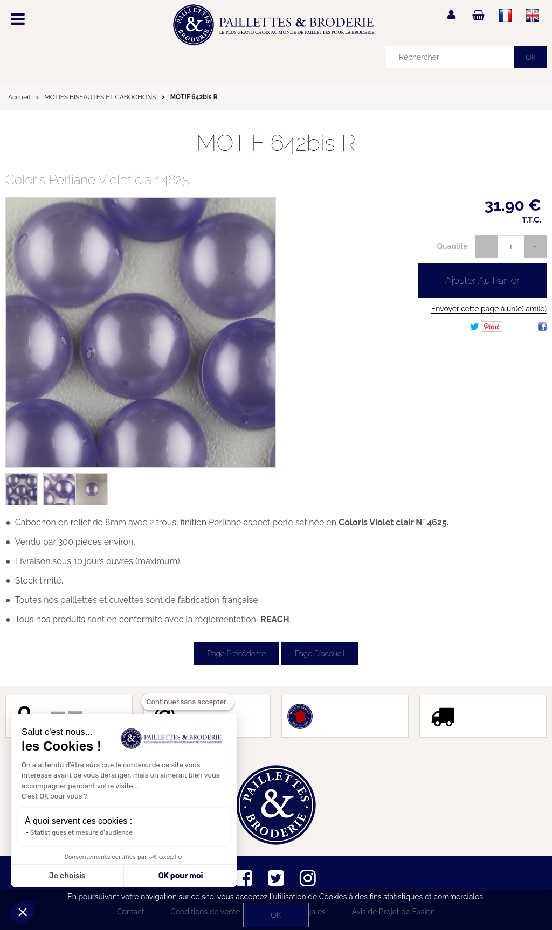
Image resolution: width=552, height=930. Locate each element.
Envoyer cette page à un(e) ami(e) (489, 308)
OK (276, 915)
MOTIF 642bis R (275, 143)
